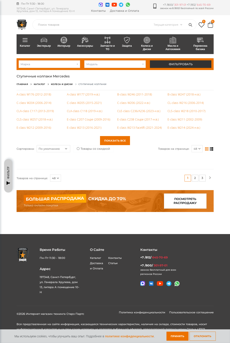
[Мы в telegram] (121, 4)
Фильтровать (181, 64)
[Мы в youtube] (114, 4)
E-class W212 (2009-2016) (34, 128)
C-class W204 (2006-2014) (34, 103)
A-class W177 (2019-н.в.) (83, 94)
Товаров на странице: (173, 148)
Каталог (25, 42)
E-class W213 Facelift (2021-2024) (139, 128)
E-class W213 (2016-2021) (84, 128)
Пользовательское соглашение (191, 312)
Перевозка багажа (200, 44)
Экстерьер (44, 42)
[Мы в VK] (107, 4)
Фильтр (8, 175)
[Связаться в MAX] (101, 5)
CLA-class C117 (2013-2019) (35, 111)
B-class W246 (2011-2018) (134, 94)
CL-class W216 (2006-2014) (186, 103)
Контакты (98, 11)
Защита (127, 42)
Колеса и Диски (147, 44)
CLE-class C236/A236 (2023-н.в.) (138, 111)
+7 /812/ (199, 4)
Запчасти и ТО (107, 44)
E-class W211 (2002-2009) (185, 119)
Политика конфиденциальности (142, 312)
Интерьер (63, 42)
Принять (177, 336)
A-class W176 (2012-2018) (34, 94)
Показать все (115, 140)
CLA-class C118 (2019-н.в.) (84, 111)
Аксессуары (85, 42)
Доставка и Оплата (124, 11)
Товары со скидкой (93, 149)
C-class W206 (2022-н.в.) (133, 103)
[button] (201, 26)
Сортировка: (25, 148)
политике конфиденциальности (129, 336)
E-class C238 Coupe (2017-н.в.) (138, 119)
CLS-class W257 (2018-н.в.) (35, 119)
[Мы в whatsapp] (128, 4)
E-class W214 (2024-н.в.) (184, 128)
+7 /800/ (174, 4)
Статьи (113, 263)
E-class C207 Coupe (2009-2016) (88, 119)
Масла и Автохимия (173, 44)
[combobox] (49, 64)
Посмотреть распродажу (185, 201)
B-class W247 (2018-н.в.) (184, 94)
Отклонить (202, 336)
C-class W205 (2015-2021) (84, 103)
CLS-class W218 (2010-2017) (186, 111)
